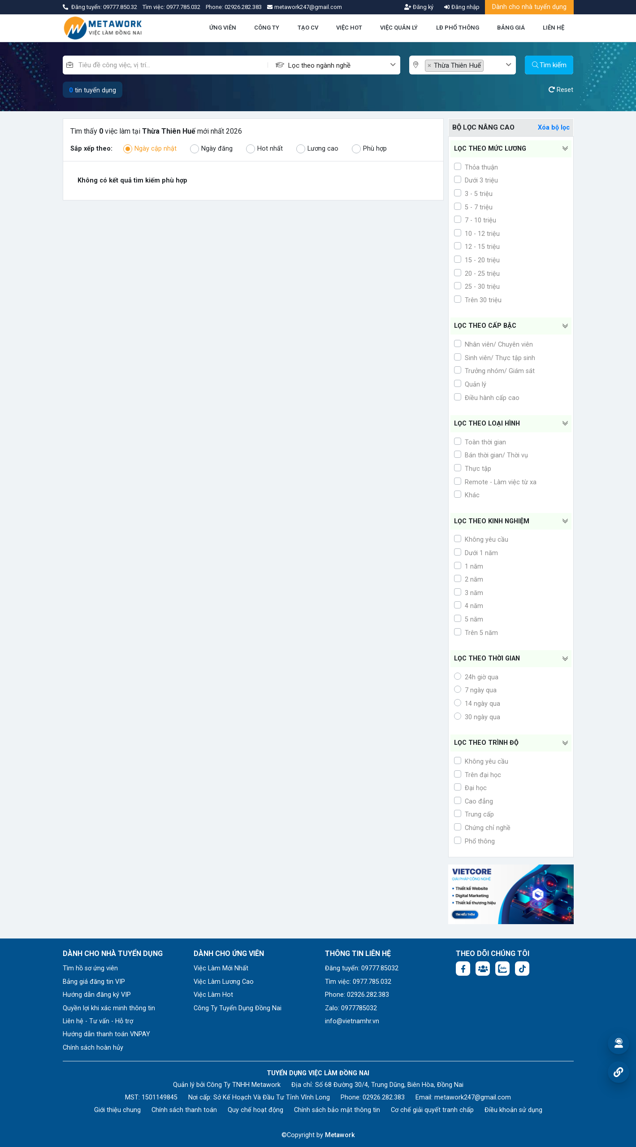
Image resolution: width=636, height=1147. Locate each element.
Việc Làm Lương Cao (224, 982)
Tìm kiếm (549, 65)
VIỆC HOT (349, 27)
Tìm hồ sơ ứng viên (90, 968)
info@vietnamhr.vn (352, 1021)
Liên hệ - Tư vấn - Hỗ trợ (98, 1021)
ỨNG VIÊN (222, 27)
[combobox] (344, 65)
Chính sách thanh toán (184, 1110)
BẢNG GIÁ (511, 27)
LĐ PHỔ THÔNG (457, 27)
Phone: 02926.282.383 (357, 995)
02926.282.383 (243, 7)
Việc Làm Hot (213, 995)
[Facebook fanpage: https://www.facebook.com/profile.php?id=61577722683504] (463, 968)
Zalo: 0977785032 (351, 1008)
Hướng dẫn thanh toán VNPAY (106, 1034)
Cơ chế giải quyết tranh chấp (432, 1110)
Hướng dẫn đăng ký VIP (97, 995)
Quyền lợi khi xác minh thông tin (109, 1008)
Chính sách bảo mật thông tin (337, 1110)
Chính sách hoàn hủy (93, 1047)
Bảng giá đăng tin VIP (94, 982)
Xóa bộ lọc (554, 127)
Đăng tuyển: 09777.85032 (361, 968)
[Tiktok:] (522, 968)
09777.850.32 (120, 7)
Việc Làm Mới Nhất (221, 968)
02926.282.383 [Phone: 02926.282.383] (384, 1097)
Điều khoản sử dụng (513, 1110)
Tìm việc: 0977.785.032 (358, 982)
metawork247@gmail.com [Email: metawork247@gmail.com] (472, 1097)
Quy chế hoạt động (255, 1110)
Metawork (340, 1135)
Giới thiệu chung (117, 1110)
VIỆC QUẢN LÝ (399, 27)
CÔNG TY (266, 27)
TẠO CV (308, 27)
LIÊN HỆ (553, 27)
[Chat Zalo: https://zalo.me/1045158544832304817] (502, 968)
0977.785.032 (184, 7)
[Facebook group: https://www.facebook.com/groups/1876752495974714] (483, 968)
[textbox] (338, 65)
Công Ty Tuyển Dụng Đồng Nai (237, 1008)
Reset (561, 90)
